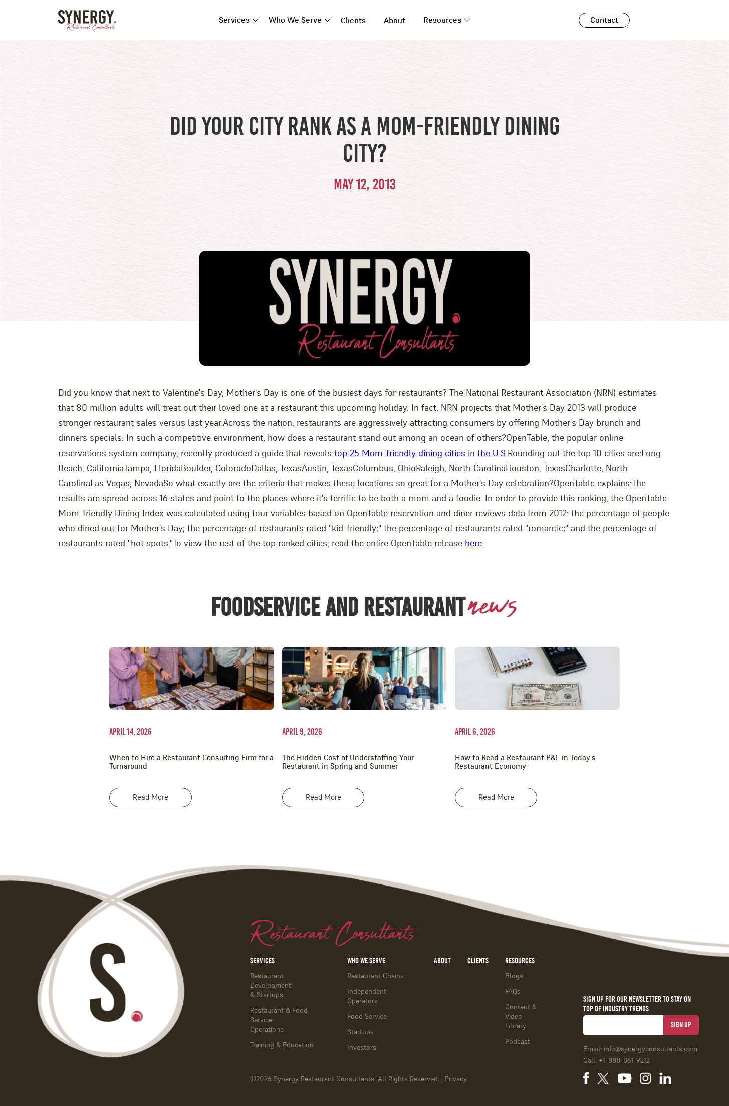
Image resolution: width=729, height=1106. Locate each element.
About (394, 21)
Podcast (517, 1041)
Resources (442, 20)
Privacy (456, 1079)
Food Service (367, 1016)
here (473, 543)
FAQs (513, 991)
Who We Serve (295, 20)
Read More (150, 797)
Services (234, 20)
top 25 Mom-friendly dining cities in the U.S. (421, 453)
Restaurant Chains (375, 976)
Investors (361, 1047)
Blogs (514, 976)
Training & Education (282, 1045)
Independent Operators (366, 996)
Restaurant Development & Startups (270, 986)
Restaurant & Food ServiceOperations (279, 1020)
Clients (353, 21)
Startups (360, 1032)
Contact (604, 20)
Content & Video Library (521, 1017)
